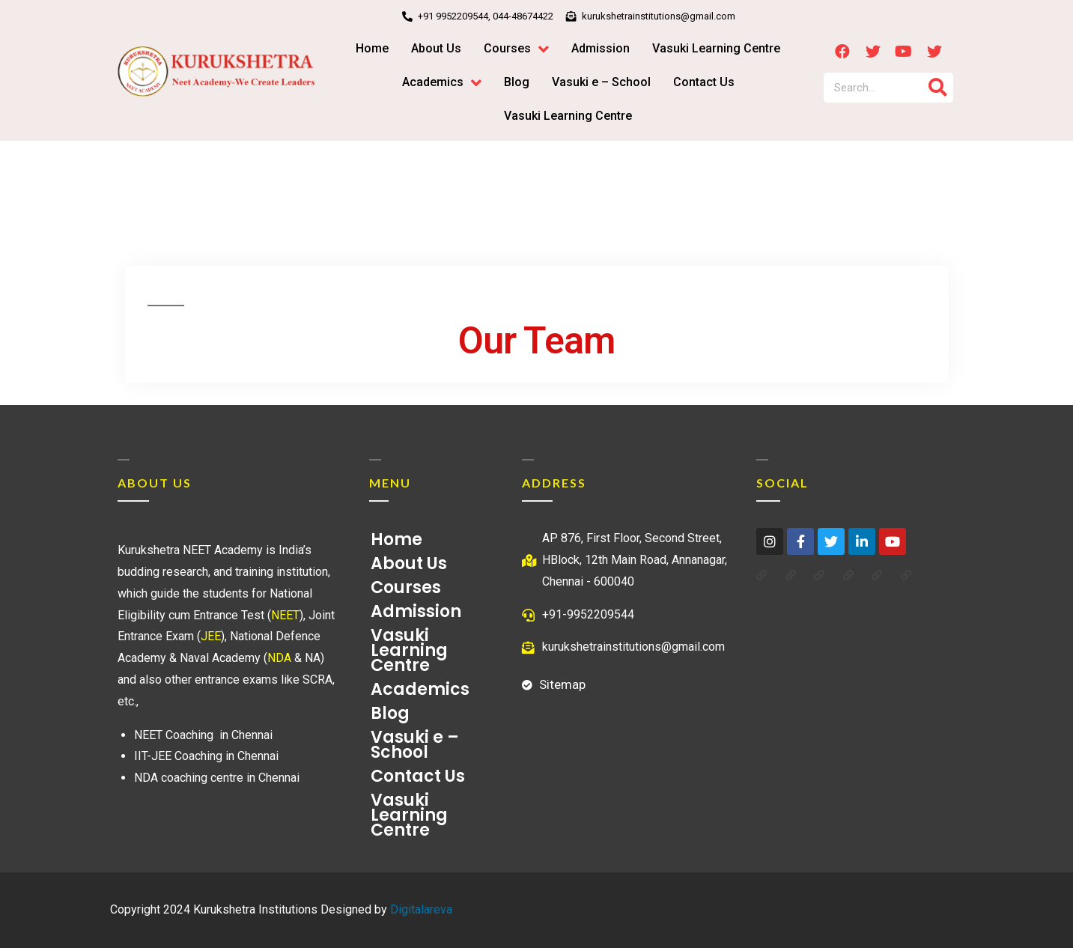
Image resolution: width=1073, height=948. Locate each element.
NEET (285, 615)
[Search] (938, 88)
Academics (424, 689)
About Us (409, 563)
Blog (390, 713)
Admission (416, 611)
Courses (410, 587)
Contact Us (418, 776)
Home (396, 539)
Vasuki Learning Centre (409, 650)
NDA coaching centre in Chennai (217, 778)
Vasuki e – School (415, 745)
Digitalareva (421, 909)
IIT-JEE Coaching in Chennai (206, 756)
